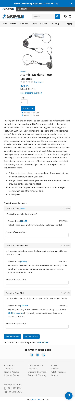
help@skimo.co (14, 384)
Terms (16, 375)
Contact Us (33, 368)
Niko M (23, 221)
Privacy (7, 375)
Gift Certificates (58, 372)
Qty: (23, 97)
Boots (13, 23)
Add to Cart (28, 108)
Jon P (22, 208)
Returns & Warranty (37, 375)
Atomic (23, 71)
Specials (55, 368)
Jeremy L (24, 261)
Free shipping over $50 (31, 92)
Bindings (24, 23)
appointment (36, 3)
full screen (36, 399)
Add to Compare (31, 115)
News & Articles (11, 372)
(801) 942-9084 (14, 388)
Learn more (42, 342)
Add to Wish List (31, 112)
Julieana (24, 305)
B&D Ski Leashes (15, 313)
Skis (5, 23)
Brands (54, 375)
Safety (43, 23)
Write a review (31, 336)
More (69, 23)
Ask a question (12, 336)
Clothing (54, 23)
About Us (8, 368)
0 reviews (38, 82)
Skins (34, 23)
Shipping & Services (37, 372)
